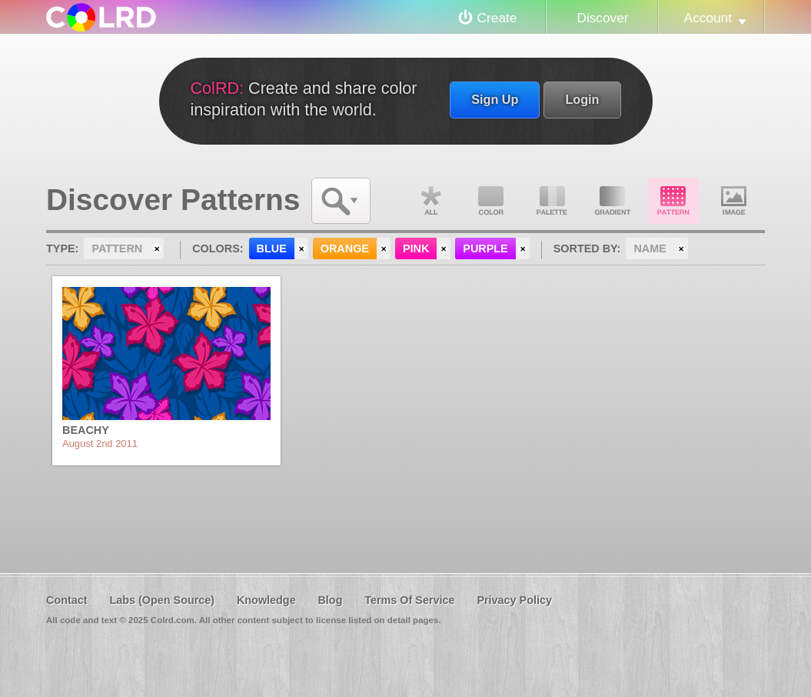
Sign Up (494, 99)
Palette (552, 201)
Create (497, 17)
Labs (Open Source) (161, 600)
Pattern (673, 201)
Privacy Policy (514, 600)
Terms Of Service (409, 600)
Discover (602, 17)
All (430, 201)
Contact (67, 600)
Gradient (613, 201)
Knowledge (266, 600)
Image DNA (734, 201)
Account (708, 17)
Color (491, 201)
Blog (329, 600)
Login (582, 99)
